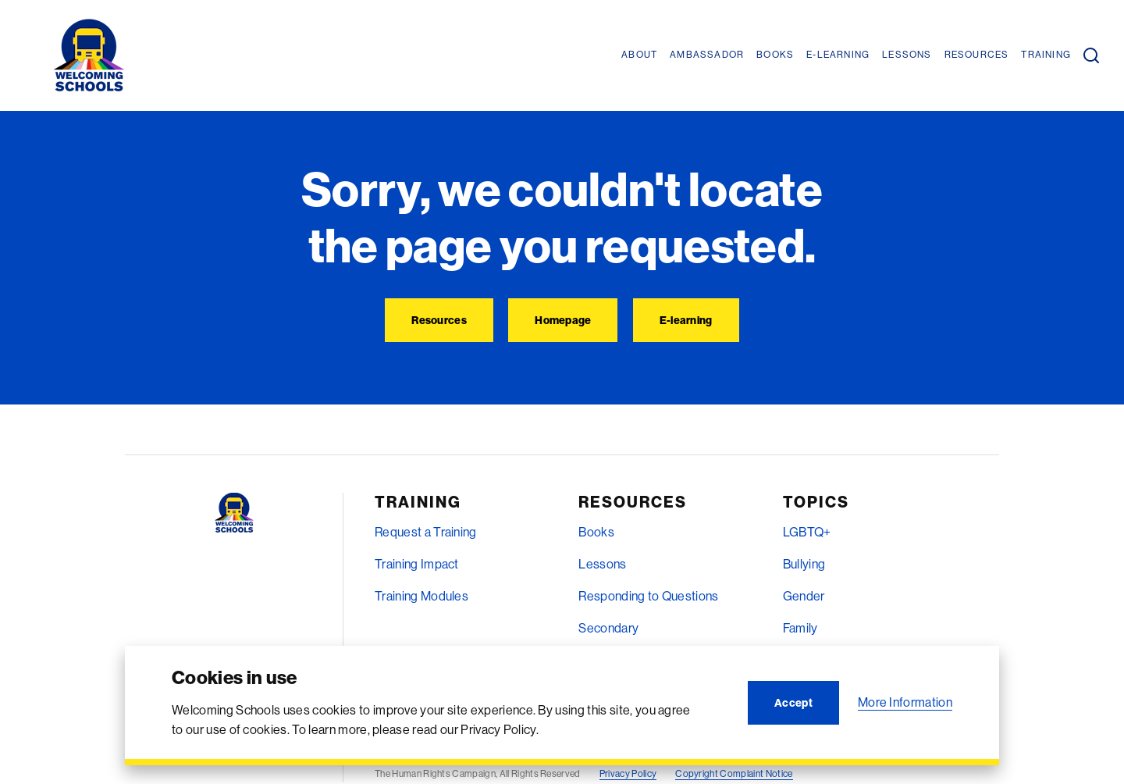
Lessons (602, 564)
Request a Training (426, 532)
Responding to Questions (648, 596)
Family (800, 628)
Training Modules (421, 596)
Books (596, 532)
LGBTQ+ (807, 532)
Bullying (804, 564)
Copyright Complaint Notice (733, 773)
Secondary (608, 628)
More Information (905, 702)
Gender (804, 596)
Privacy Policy (627, 773)
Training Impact (417, 564)
